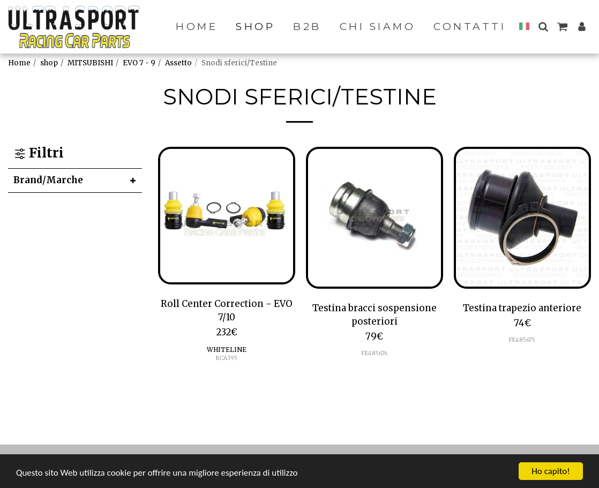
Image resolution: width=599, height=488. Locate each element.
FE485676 (374, 353)
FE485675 (522, 339)
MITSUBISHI (90, 62)
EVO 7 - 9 (139, 62)
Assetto (178, 62)
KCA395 (226, 358)
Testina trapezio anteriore (522, 308)
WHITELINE (226, 350)
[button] (543, 26)
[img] (226, 215)
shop (49, 62)
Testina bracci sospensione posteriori (374, 314)
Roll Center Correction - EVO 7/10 (227, 310)
